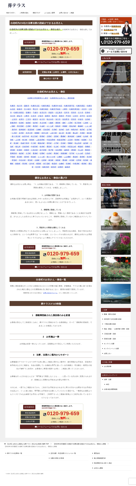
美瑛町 (31, 140)
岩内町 (61, 129)
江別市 (75, 116)
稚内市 (54, 116)
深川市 (58, 119)
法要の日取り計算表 (57, 458)
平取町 (12, 157)
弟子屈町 (46, 163)
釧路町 (18, 163)
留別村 (53, 167)
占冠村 (70, 140)
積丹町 (82, 129)
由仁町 (61, 133)
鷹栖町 (63, 136)
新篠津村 (13, 123)
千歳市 (35, 112)
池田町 (58, 160)
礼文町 (56, 146)
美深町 (16, 143)
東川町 (24, 140)
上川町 (18, 140)
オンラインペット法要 (111, 348)
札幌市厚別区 (74, 109)
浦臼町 (89, 133)
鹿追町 (75, 157)
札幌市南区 (44, 109)
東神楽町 (71, 136)
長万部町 (77, 123)
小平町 (56, 143)
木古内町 (43, 123)
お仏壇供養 (107, 366)
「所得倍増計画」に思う (110, 301)
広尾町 (44, 160)
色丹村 (37, 167)
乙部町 (28, 126)
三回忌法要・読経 (110, 334)
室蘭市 (28, 112)
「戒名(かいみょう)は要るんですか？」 (115, 279)
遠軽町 (66, 150)
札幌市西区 (80, 106)
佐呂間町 (58, 150)
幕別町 (51, 160)
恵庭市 (51, 112)
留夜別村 (45, 167)
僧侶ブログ (36, 13)
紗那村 (60, 167)
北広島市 (58, 112)
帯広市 (35, 109)
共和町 (54, 129)
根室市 (35, 119)
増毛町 (49, 143)
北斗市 (80, 112)
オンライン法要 (109, 343)
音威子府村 (25, 143)
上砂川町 (53, 133)
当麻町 (78, 136)
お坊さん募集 (98, 468)
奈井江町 (44, 133)
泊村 (67, 129)
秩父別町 (34, 136)
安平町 (71, 153)
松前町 (21, 123)
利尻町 (63, 146)
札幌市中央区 (57, 106)
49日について (106, 252)
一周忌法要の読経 (110, 324)
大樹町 (37, 160)
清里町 (26, 150)
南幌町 (37, 133)
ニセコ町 (88, 126)
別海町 (68, 163)
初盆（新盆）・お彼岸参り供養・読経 (116, 329)
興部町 (87, 150)
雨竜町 (42, 136)
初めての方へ (10, 13)
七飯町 (51, 123)
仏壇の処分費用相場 (110, 389)
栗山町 (75, 133)
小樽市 (65, 109)
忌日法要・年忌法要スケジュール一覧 (63, 453)
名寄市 (21, 119)
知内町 (35, 123)
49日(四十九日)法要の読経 (112, 319)
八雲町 (70, 123)
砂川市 (42, 119)
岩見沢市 (43, 112)
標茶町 (38, 163)
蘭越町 (80, 126)
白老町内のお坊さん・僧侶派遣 (62, 98)
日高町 (87, 153)
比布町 (85, 136)
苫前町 (63, 143)
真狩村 (14, 129)
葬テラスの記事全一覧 (14, 453)
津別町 (12, 150)
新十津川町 (16, 136)
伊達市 (80, 119)
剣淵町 (84, 140)
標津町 (84, 163)
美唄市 (61, 116)
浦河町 (26, 157)
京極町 (38, 129)
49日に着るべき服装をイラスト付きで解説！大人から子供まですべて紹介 (116, 143)
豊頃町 (65, 160)
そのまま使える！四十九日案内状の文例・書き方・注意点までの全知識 (116, 120)
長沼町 (68, 133)
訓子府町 (43, 150)
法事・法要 (107, 379)
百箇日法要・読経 (110, 339)
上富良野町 (40, 140)
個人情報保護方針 (100, 458)
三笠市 (28, 119)
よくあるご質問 (49, 13)
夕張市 (40, 116)
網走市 (19, 116)
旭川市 (19, 106)
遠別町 (85, 143)
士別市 (14, 119)
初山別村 (77, 143)
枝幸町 (42, 146)
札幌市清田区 (18, 112)
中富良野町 (51, 140)
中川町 (33, 143)
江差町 (85, 123)
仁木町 (14, 133)
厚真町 (56, 153)
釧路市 (19, 109)
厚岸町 (24, 163)
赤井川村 (29, 133)
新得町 (82, 157)
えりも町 (41, 157)
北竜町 (49, 136)
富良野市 (65, 119)
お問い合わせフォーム (50, 293)
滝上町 (80, 150)
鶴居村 (54, 163)
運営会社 (97, 453)
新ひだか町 (51, 157)
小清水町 (34, 150)
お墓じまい (107, 353)
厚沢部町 (20, 126)
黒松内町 (72, 126)
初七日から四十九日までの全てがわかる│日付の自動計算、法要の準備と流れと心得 (116, 166)
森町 (64, 123)
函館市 (26, 106)
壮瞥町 (42, 153)
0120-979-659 (76, 5)
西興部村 (13, 153)
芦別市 (68, 116)
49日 (107, 384)
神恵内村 (74, 129)
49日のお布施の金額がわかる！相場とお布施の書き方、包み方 (116, 73)
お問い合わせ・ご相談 (66, 13)
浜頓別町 (25, 146)
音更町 (87, 112)
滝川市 (12, 116)
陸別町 (85, 160)
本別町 (71, 160)
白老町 (49, 153)
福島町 (28, 123)
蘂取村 (67, 167)
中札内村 (22, 160)
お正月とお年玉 (107, 228)
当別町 (87, 119)
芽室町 (14, 160)
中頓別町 (34, 146)
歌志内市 (50, 119)
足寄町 (78, 160)
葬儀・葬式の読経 (110, 314)
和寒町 (77, 140)
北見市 (84, 109)
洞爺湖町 (64, 153)
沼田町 (56, 136)
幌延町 (80, 146)
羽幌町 (70, 143)
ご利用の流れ (24, 13)
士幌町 (59, 157)
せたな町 (50, 126)
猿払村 (18, 146)
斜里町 (19, 150)
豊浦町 (35, 153)
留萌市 (47, 116)
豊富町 (49, 146)
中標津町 (76, 163)
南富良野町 (61, 140)
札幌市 (12, 106)
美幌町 (87, 146)
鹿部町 (58, 123)
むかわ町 (79, 153)
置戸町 (51, 150)
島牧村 (58, 126)
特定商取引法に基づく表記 (103, 463)
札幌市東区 (45, 106)
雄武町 (21, 153)
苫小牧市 (27, 109)
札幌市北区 (35, 106)
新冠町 (19, 157)
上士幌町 (67, 157)
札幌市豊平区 (69, 106)
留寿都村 (22, 129)
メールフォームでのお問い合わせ (52, 62)
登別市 (73, 112)
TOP (28, 444)
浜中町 (31, 163)
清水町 (89, 157)
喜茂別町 (31, 129)
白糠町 (61, 163)
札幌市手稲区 (55, 109)
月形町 (82, 133)
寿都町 (65, 126)
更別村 (30, 160)
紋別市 (89, 116)
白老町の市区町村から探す (38, 98)
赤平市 (82, 116)
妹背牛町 (25, 136)
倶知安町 (46, 129)
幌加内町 (41, 143)
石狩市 (66, 112)
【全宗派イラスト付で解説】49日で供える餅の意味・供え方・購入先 (116, 96)
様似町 (33, 157)
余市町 (21, 133)
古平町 (89, 129)
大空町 (28, 153)
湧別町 (73, 150)
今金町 (42, 126)
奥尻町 (35, 126)
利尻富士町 (72, 146)
